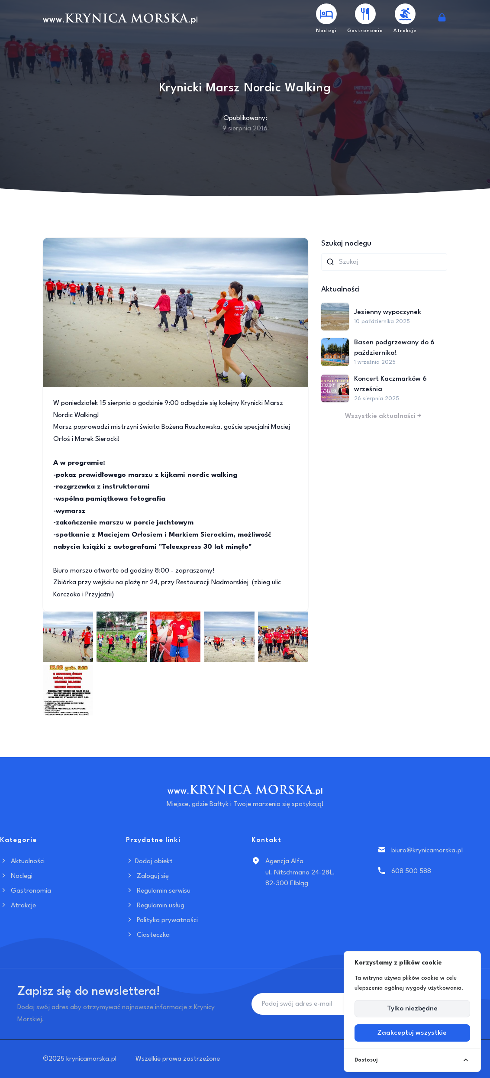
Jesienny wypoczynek (387, 312)
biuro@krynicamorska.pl (427, 850)
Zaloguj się (147, 876)
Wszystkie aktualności (384, 416)
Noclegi (16, 876)
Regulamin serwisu (158, 890)
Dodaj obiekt (149, 861)
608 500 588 (411, 871)
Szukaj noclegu (346, 243)
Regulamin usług (155, 905)
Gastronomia (25, 890)
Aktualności (22, 861)
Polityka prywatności (162, 920)
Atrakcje (18, 905)
